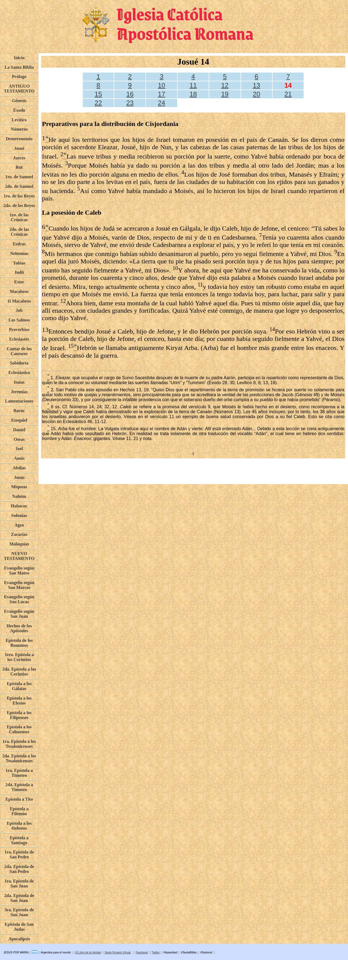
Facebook (142, 952)
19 (224, 94)
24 (161, 103)
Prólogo (19, 76)
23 (130, 103)
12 (224, 85)
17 (161, 94)
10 (161, 85)
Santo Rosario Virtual (117, 952)
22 (98, 103)
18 (193, 94)
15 (98, 94)
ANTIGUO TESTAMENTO (19, 88)
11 (193, 85)
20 (256, 94)
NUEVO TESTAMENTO (19, 556)
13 (256, 85)
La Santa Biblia (19, 67)
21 (288, 94)
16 (130, 94)
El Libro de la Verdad (88, 952)
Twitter (156, 952)
